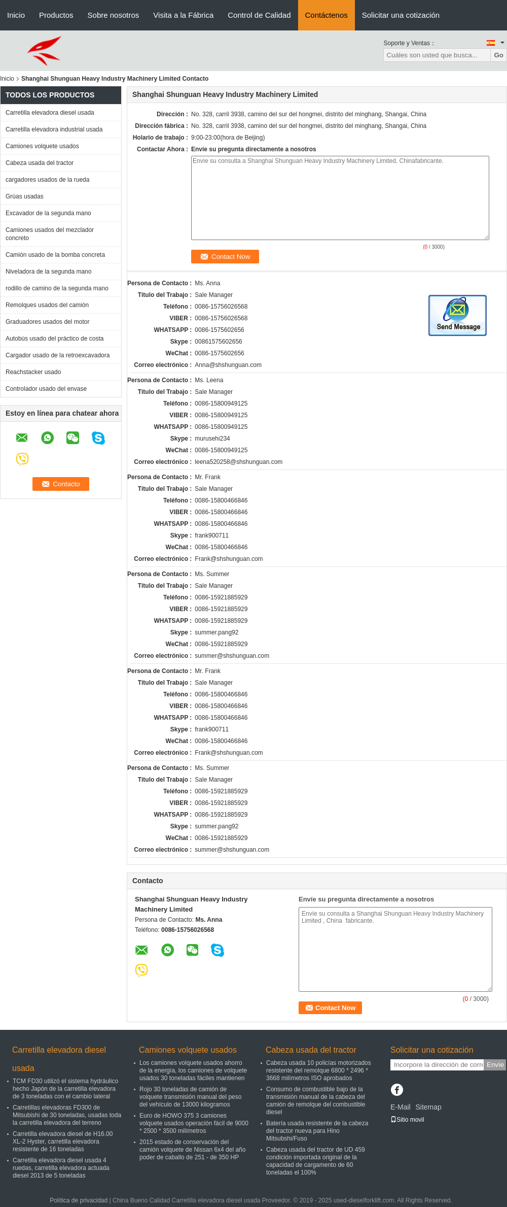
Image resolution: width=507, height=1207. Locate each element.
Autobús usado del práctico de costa (54, 338)
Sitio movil (407, 1119)
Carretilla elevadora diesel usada (50, 112)
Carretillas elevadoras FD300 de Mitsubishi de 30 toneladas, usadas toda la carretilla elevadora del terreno (67, 1115)
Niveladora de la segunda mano (48, 271)
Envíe (495, 1064)
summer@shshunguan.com (232, 655)
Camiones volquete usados (42, 146)
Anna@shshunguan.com (228, 364)
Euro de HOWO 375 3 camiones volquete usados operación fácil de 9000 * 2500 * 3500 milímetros (193, 1123)
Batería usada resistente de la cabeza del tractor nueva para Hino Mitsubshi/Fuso (317, 1131)
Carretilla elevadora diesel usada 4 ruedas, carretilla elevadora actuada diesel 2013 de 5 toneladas (61, 1168)
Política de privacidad (78, 1200)
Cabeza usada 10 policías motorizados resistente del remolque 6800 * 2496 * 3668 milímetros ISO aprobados (318, 1070)
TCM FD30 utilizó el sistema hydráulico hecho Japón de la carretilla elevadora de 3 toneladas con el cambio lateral (65, 1089)
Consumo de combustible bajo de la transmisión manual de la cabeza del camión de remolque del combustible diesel (315, 1101)
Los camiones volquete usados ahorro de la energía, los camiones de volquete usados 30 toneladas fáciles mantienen (193, 1070)
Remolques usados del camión (47, 305)
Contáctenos (326, 15)
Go (498, 55)
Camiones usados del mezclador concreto (50, 234)
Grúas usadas (25, 196)
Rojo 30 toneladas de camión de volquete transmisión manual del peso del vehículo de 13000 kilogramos (190, 1097)
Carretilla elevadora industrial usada (54, 129)
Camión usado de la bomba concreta (55, 254)
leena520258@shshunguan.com (238, 461)
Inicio (16, 15)
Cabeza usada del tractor (40, 162)
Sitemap (428, 1107)
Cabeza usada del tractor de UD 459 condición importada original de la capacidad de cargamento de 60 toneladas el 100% (315, 1161)
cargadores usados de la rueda (47, 179)
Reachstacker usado (33, 372)
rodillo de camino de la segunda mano (57, 288)
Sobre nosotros (113, 15)
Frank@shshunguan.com (229, 558)
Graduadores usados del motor (47, 321)
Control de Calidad (259, 15)
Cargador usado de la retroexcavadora (58, 355)
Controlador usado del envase (46, 388)
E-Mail (400, 1107)
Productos (56, 15)
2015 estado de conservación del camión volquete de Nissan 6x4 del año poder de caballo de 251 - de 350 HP (192, 1149)
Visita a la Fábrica (183, 15)
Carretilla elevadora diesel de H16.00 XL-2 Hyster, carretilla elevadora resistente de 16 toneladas (63, 1141)
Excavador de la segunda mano (48, 213)
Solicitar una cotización (401, 15)
